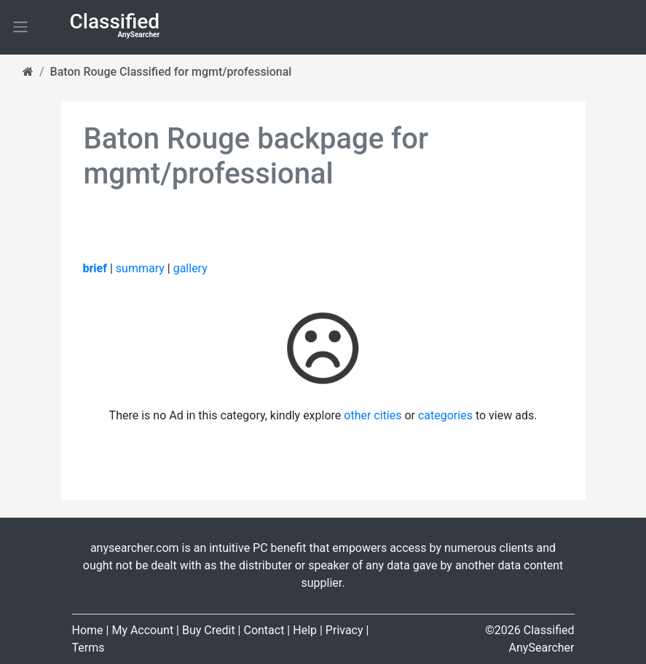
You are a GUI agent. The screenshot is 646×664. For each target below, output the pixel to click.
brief (95, 268)
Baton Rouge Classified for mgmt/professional (171, 72)
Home (87, 630)
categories (445, 415)
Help (305, 630)
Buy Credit (208, 630)
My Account (142, 630)
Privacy (344, 630)
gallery (190, 268)
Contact (263, 630)
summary (140, 268)
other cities (372, 415)
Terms (88, 648)
